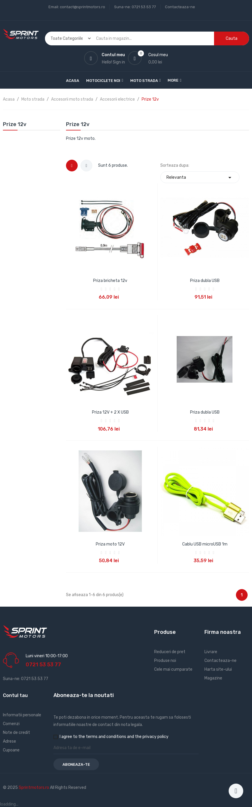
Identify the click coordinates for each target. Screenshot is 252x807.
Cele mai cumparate (173, 669)
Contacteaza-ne (180, 7)
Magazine (213, 678)
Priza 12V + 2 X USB (110, 412)
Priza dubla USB (205, 280)
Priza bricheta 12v (110, 280)
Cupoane (11, 750)
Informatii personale (22, 715)
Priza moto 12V (110, 544)
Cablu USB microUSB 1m (204, 544)
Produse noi (165, 660)
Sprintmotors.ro (34, 787)
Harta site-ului (218, 669)
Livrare (210, 651)
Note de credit (16, 732)
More (173, 80)
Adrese (9, 741)
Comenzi (11, 723)
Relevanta (199, 177)
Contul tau (15, 695)
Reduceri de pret (169, 651)
